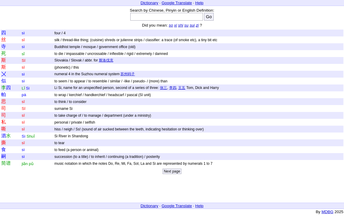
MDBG (328, 212)
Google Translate (177, 3)
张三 (163, 88)
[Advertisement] (172, 190)
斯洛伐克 (106, 60)
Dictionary (149, 3)
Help (199, 3)
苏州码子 (127, 74)
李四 (172, 88)
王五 (181, 88)
